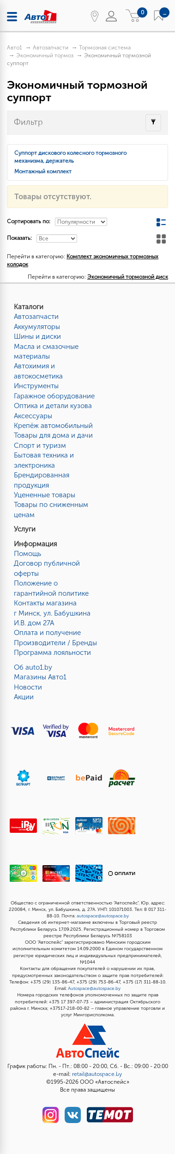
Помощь (27, 554)
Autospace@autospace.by (94, 988)
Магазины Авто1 (40, 677)
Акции (24, 697)
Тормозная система (105, 47)
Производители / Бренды (55, 643)
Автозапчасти (50, 47)
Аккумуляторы (37, 327)
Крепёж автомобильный (53, 425)
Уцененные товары (44, 495)
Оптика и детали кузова (53, 406)
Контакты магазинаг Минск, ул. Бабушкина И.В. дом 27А (52, 613)
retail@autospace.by (97, 1074)
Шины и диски (37, 336)
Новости (28, 687)
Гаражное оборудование (54, 396)
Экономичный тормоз (44, 55)
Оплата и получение (47, 633)
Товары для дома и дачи (53, 435)
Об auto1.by (33, 667)
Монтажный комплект (43, 171)
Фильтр (28, 122)
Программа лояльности (52, 652)
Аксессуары (33, 416)
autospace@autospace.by (103, 916)
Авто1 (14, 47)
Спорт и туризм (40, 445)
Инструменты (36, 386)
